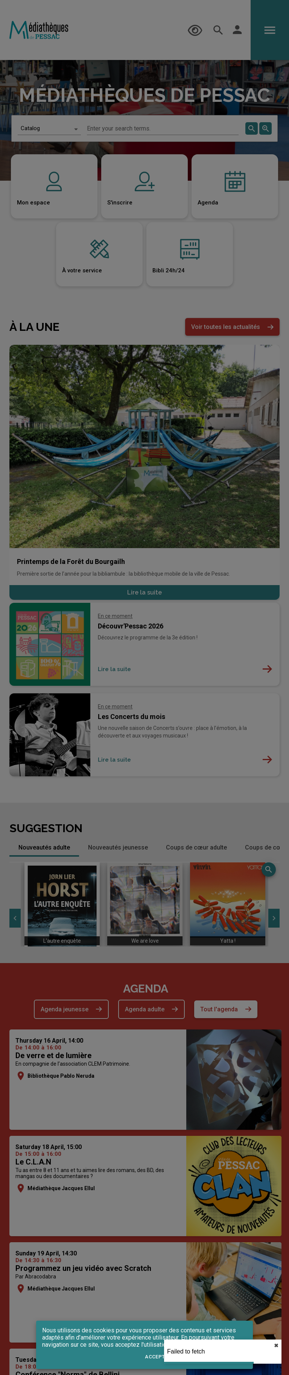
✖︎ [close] (276, 1346)
